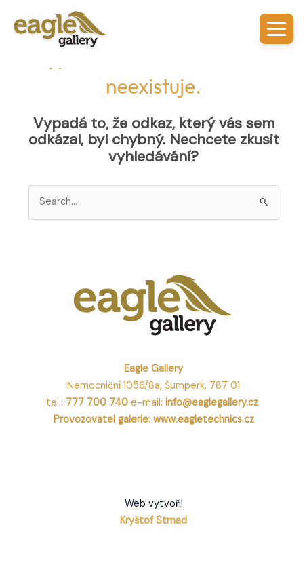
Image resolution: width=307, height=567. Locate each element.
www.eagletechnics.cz (203, 419)
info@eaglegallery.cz (213, 402)
